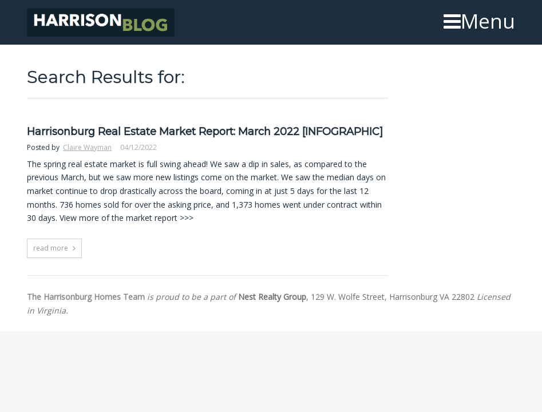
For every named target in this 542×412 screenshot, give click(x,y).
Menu (479, 21)
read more (50, 248)
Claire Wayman (87, 147)
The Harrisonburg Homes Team (86, 296)
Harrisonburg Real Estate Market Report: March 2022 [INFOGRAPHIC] (205, 132)
